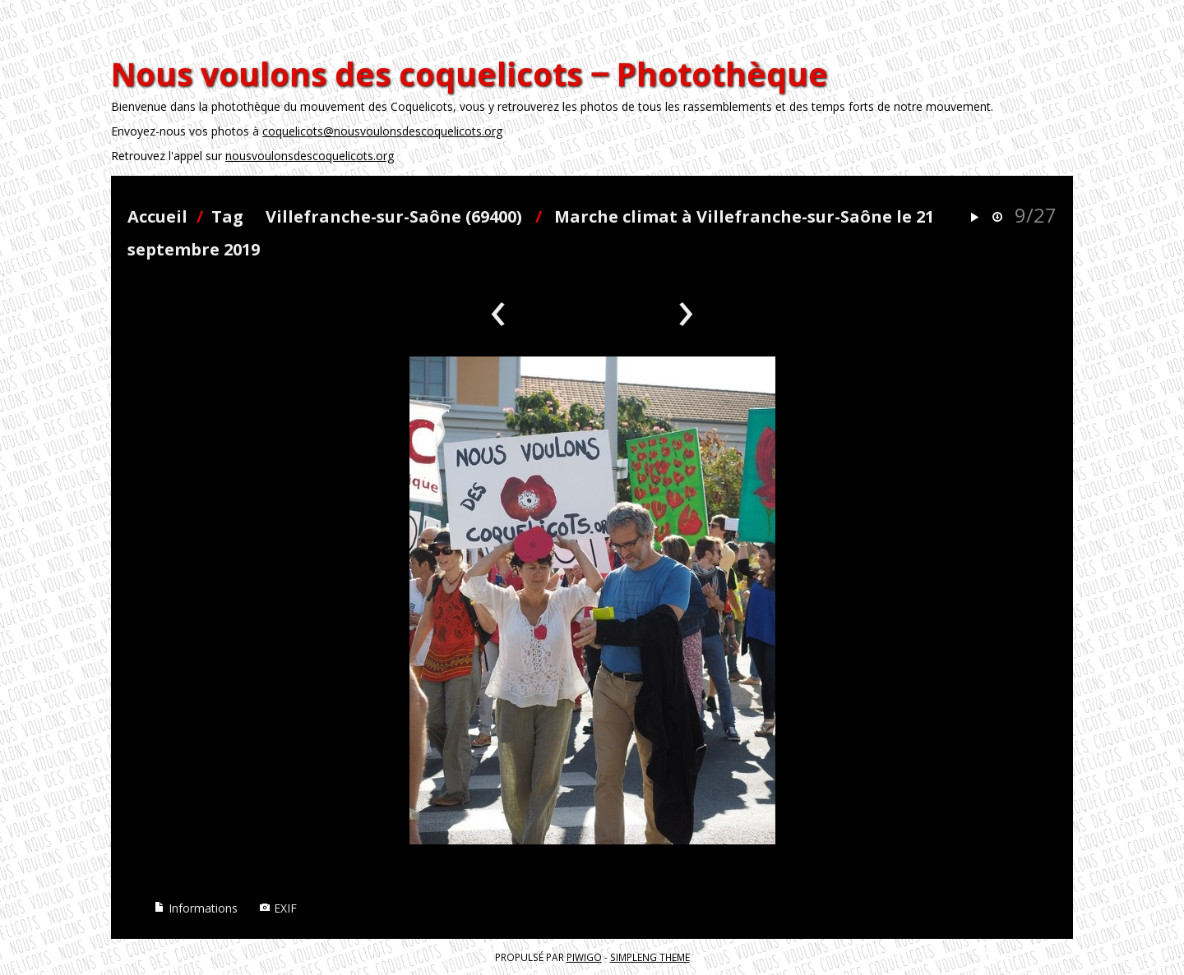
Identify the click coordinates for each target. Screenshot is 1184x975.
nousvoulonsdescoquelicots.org (309, 155)
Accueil (157, 216)
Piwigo (584, 957)
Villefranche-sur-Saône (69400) (394, 216)
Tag (227, 216)
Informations (196, 908)
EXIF (278, 908)
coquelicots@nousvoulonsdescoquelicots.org (382, 131)
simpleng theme (650, 957)
